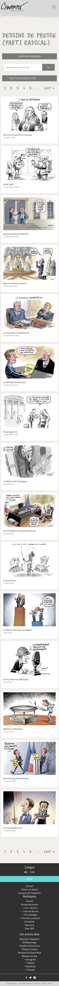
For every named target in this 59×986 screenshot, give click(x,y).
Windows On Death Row (29, 952)
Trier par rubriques (29, 56)
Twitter (31, 962)
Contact (30, 886)
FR (25, 872)
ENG (32, 872)
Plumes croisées (29, 949)
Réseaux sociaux (29, 956)
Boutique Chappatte (29, 939)
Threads (31, 969)
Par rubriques (30, 914)
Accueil (29, 901)
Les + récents (30, 907)
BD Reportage (29, 942)
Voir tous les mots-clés (22, 78)
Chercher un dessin (31, 918)
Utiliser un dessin (29, 889)
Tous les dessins (31, 911)
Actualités (30, 921)
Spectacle (29, 925)
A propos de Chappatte (29, 892)
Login (29, 879)
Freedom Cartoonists (29, 945)
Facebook (30, 966)
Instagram (31, 959)
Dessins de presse (29, 904)
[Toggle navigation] (54, 7)
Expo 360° (29, 928)
